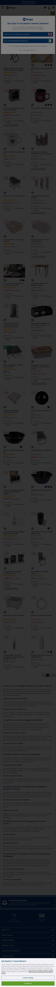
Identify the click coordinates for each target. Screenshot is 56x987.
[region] (28, 972)
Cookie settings (28, 978)
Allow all (28, 983)
